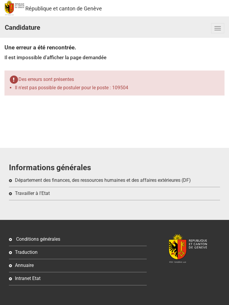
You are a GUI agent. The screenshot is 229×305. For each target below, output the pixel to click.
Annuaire (24, 265)
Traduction (26, 252)
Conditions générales (37, 239)
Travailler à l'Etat (32, 193)
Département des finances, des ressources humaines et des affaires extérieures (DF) (103, 180)
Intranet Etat (28, 278)
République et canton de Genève (14, 7)
